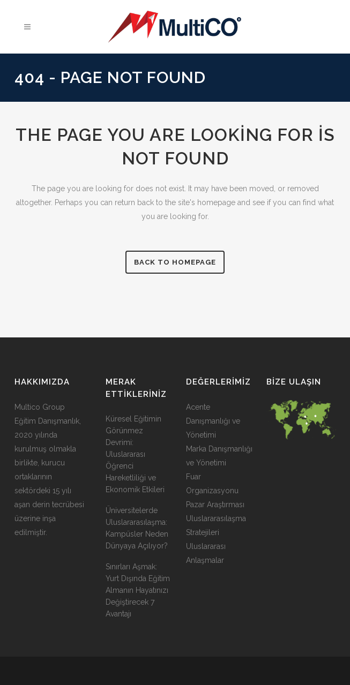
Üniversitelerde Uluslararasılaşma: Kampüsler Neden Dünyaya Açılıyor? (137, 528)
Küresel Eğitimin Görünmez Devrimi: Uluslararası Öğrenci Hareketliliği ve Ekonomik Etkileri (135, 454)
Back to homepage (175, 262)
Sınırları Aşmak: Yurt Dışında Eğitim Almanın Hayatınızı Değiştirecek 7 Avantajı (138, 590)
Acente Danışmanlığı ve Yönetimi (213, 421)
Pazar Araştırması (215, 504)
